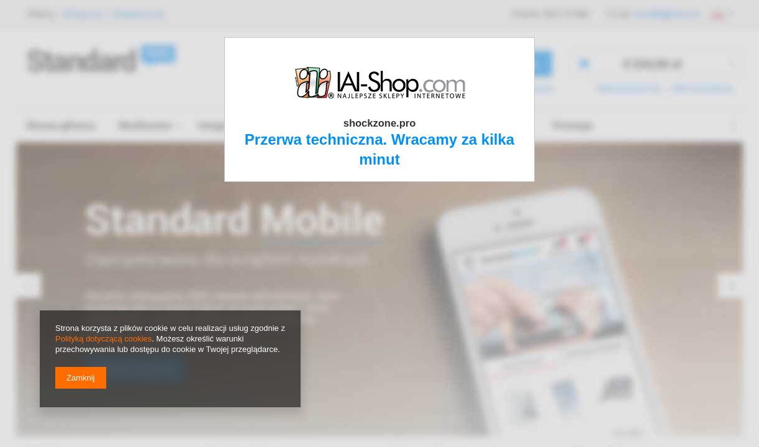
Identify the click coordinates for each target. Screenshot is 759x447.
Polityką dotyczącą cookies (103, 338)
